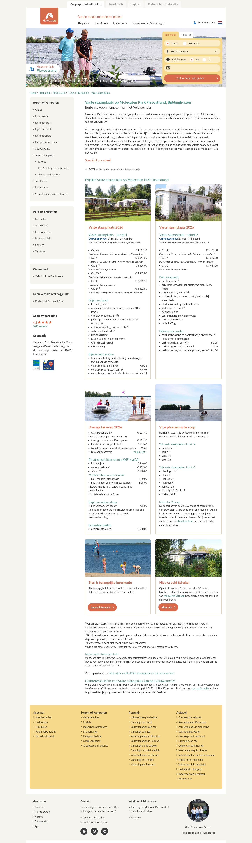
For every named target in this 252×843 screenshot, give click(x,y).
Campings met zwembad (191, 736)
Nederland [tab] (170, 34)
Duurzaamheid (42, 811)
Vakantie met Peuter (189, 731)
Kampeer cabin (43, 122)
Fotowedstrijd (42, 821)
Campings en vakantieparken (85, 4)
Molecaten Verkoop (169, 501)
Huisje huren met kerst (190, 759)
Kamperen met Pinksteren (192, 722)
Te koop (42, 161)
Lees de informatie (101, 607)
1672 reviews (40, 326)
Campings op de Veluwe (143, 745)
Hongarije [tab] (185, 34)
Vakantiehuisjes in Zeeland (145, 755)
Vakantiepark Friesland (143, 764)
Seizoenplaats (42, 148)
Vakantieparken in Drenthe (145, 736)
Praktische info (43, 238)
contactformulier (200, 688)
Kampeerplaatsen (92, 736)
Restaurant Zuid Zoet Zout (49, 301)
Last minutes (120, 23)
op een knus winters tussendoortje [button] (114, 169)
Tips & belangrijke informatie (110, 583)
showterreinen (185, 521)
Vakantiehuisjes (91, 717)
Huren (175, 43)
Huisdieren (41, 726)
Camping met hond (141, 722)
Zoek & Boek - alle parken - (190, 78)
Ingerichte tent (43, 129)
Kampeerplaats (43, 135)
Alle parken (83, 23)
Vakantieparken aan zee (143, 726)
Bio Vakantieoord (45, 736)
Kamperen (192, 43)
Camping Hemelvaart (189, 717)
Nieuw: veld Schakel (174, 583)
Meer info (167, 607)
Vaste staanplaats (45, 155)
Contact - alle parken (94, 817)
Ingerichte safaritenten (95, 726)
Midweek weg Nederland (144, 717)
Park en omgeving (45, 211)
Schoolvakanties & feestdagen (148, 23)
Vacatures (40, 251)
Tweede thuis (116, 4)
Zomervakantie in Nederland (193, 726)
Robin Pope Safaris (46, 731)
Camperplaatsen (91, 740)
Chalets (87, 722)
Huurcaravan (42, 116)
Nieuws (39, 816)
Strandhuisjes (90, 731)
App (37, 826)
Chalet (38, 109)
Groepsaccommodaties (95, 745)
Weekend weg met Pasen (192, 773)
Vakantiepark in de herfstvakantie (196, 755)
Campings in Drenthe (142, 759)
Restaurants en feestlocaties (163, 4)
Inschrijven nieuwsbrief (95, 822)
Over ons (39, 807)
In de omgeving (43, 231)
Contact (39, 244)
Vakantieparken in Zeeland (145, 740)
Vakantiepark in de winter (192, 764)
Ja (209, 59)
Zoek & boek (101, 23)
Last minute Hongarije (190, 769)
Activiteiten (41, 225)
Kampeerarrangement (46, 142)
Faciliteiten (41, 218)
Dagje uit (136, 4)
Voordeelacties (43, 717)
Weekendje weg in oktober (192, 750)
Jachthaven (41, 180)
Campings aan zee (140, 731)
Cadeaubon (42, 722)
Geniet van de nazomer (190, 745)
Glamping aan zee (187, 740)
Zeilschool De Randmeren (49, 276)
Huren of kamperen (46, 102)
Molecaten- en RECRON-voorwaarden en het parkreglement (141, 673)
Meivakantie (185, 778)
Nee (198, 59)
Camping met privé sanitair (145, 750)
